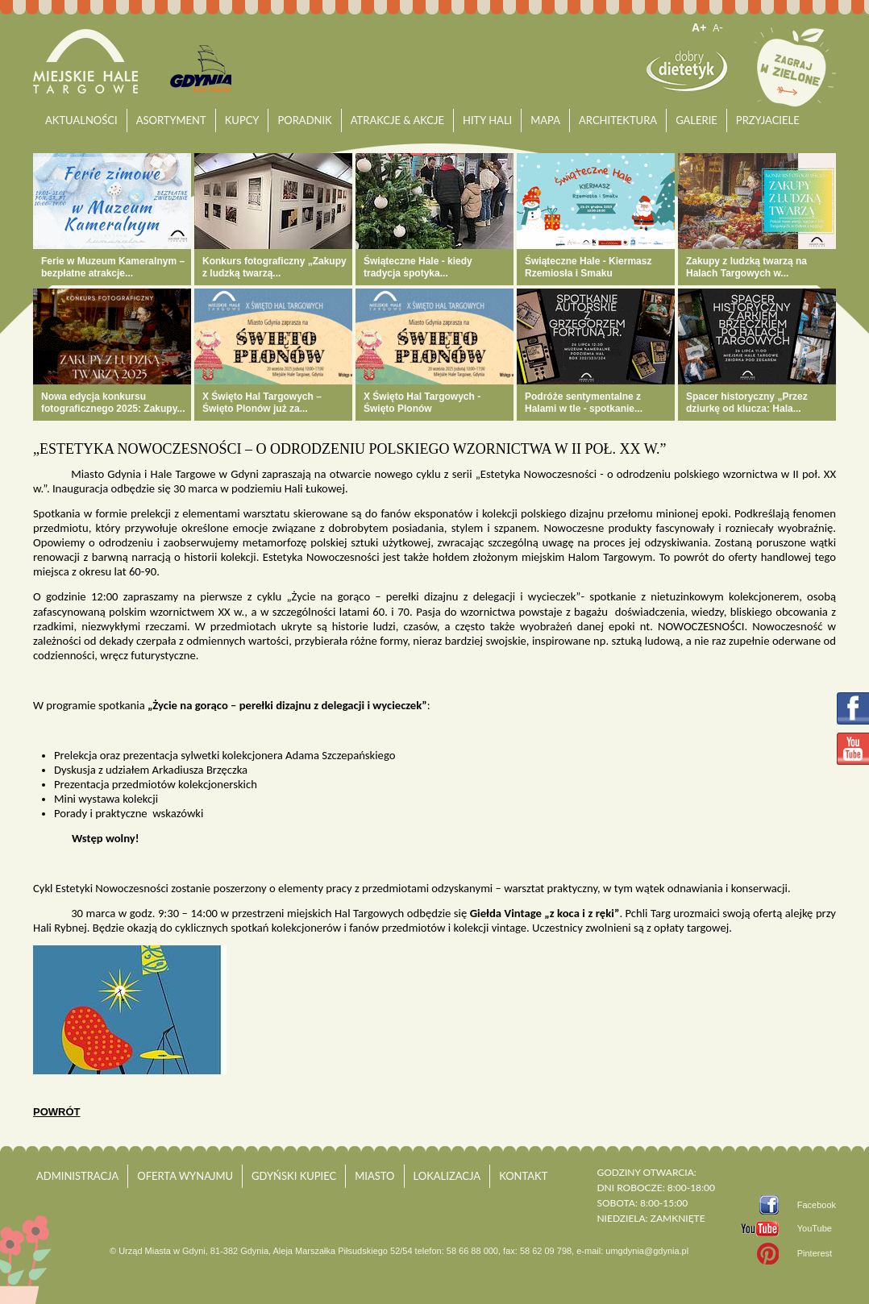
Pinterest (814, 1253)
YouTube (814, 1228)
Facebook (816, 1205)
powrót (57, 1112)
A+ (699, 27)
